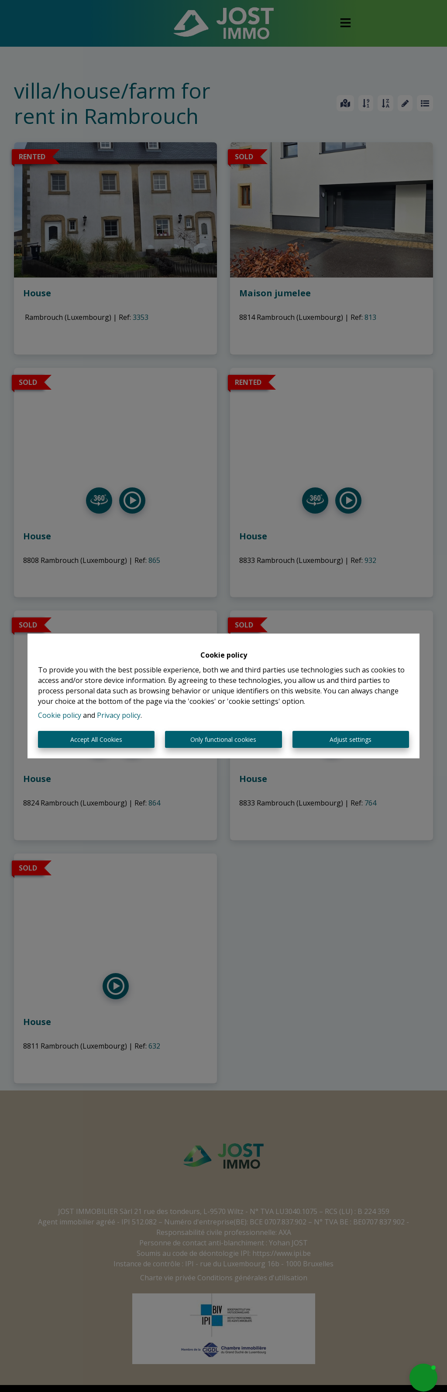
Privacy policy (119, 715)
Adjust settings (350, 739)
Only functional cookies (223, 739)
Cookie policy (59, 715)
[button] (423, 1378)
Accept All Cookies (96, 739)
